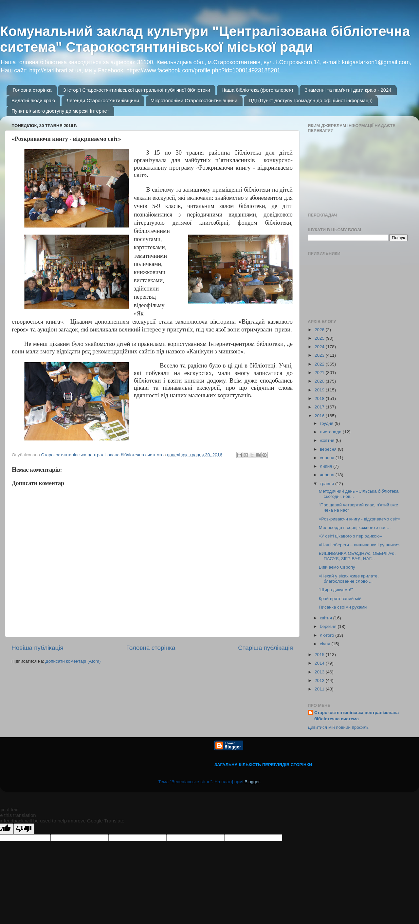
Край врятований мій (340, 598)
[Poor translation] (23, 828)
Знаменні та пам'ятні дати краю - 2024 (347, 90)
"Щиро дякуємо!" (336, 589)
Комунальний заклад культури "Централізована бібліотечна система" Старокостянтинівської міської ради (205, 39)
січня (325, 643)
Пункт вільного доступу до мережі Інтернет (60, 111)
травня (327, 483)
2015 (320, 654)
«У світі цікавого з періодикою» (350, 536)
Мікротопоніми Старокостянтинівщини (194, 100)
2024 (320, 346)
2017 (320, 407)
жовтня (328, 440)
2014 (320, 663)
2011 (320, 689)
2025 (320, 338)
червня (328, 474)
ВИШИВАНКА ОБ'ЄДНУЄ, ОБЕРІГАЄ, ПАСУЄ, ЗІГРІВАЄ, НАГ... (357, 556)
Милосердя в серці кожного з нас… (355, 527)
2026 (320, 329)
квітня (326, 617)
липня (326, 466)
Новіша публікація (37, 647)
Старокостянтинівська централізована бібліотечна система (356, 715)
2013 (320, 671)
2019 (320, 389)
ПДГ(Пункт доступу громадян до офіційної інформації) (311, 100)
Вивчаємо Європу (337, 567)
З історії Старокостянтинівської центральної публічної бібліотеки (136, 90)
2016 (320, 415)
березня (329, 626)
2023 (320, 355)
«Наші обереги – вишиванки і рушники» (359, 544)
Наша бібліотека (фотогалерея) (257, 90)
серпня (328, 457)
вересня (329, 449)
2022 (320, 364)
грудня (327, 423)
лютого (327, 635)
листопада (331, 431)
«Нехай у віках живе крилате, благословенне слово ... (349, 579)
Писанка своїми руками (343, 607)
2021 (320, 372)
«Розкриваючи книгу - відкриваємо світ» (359, 519)
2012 (320, 680)
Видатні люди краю (33, 100)
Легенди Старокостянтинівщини (102, 100)
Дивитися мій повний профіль (338, 727)
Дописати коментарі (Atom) (72, 661)
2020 (320, 381)
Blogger (252, 781)
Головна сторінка (32, 90)
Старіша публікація (265, 647)
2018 (320, 398)
